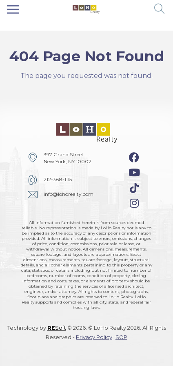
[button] (160, 9)
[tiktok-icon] (134, 188)
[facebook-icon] (134, 157)
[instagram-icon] (134, 203)
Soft (56, 328)
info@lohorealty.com (68, 194)
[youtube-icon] (134, 172)
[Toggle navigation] (13, 9)
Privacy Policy (94, 337)
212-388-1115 (58, 179)
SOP (121, 337)
